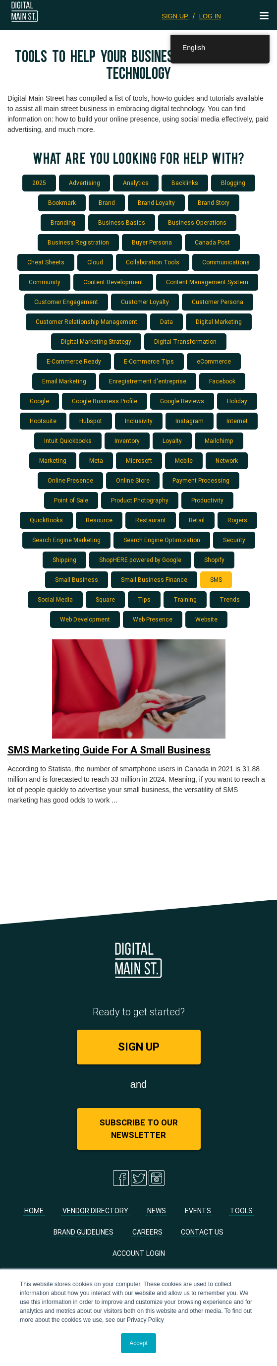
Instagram (189, 421)
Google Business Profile (104, 401)
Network (227, 460)
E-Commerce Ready (74, 361)
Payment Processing (200, 480)
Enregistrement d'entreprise (147, 381)
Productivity (207, 500)
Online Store (133, 480)
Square (105, 599)
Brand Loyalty (156, 202)
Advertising (84, 182)
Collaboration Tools (152, 262)
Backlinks (184, 182)
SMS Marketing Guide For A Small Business (109, 750)
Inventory (127, 440)
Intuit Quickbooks (68, 440)
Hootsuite (43, 421)
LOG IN (210, 16)
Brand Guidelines (83, 1232)
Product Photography (139, 500)
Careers (147, 1232)
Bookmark (62, 202)
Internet (237, 421)
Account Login (138, 1253)
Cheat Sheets (45, 262)
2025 (39, 182)
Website (206, 619)
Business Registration (78, 242)
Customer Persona (217, 302)
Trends (230, 599)
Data (166, 321)
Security (234, 540)
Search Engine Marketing (66, 540)
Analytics (136, 182)
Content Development (113, 282)
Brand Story (213, 202)
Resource (99, 520)
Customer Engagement (66, 302)
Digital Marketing (219, 321)
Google (39, 401)
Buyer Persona (152, 242)
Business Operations (197, 222)
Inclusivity (139, 421)
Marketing (52, 460)
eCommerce (214, 361)
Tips (144, 599)
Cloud (95, 262)
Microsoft (139, 460)
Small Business (76, 579)
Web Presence (152, 619)
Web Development (85, 619)
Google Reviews (182, 401)
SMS (216, 579)
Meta (96, 460)
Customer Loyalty (145, 302)
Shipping (64, 559)
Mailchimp (219, 440)
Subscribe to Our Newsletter (139, 1128)
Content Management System (207, 282)
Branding (63, 222)
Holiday (237, 401)
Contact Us (202, 1232)
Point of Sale (71, 500)
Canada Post (212, 242)
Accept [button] (138, 1343)
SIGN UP (175, 16)
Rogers (237, 520)
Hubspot (90, 421)
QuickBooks (46, 520)
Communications (226, 262)
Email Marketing (64, 381)
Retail (197, 520)
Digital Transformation (185, 341)
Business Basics (121, 222)
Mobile (184, 460)
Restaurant (150, 520)
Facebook (222, 381)
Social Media (55, 599)
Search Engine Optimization (161, 540)
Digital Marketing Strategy (96, 341)
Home (34, 1210)
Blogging (233, 182)
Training (185, 599)
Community (44, 282)
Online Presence (70, 480)
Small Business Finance (154, 579)
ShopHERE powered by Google (140, 559)
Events (198, 1210)
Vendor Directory (95, 1210)
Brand (107, 202)
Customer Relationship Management (86, 321)
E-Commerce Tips (149, 361)
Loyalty (172, 440)
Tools (241, 1210)
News (156, 1210)
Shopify (214, 559)
